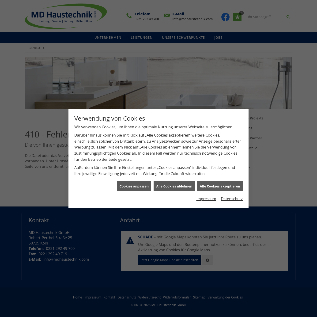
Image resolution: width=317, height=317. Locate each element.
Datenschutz (232, 196)
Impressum (206, 196)
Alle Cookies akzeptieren (220, 183)
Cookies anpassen (134, 183)
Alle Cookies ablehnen (174, 183)
